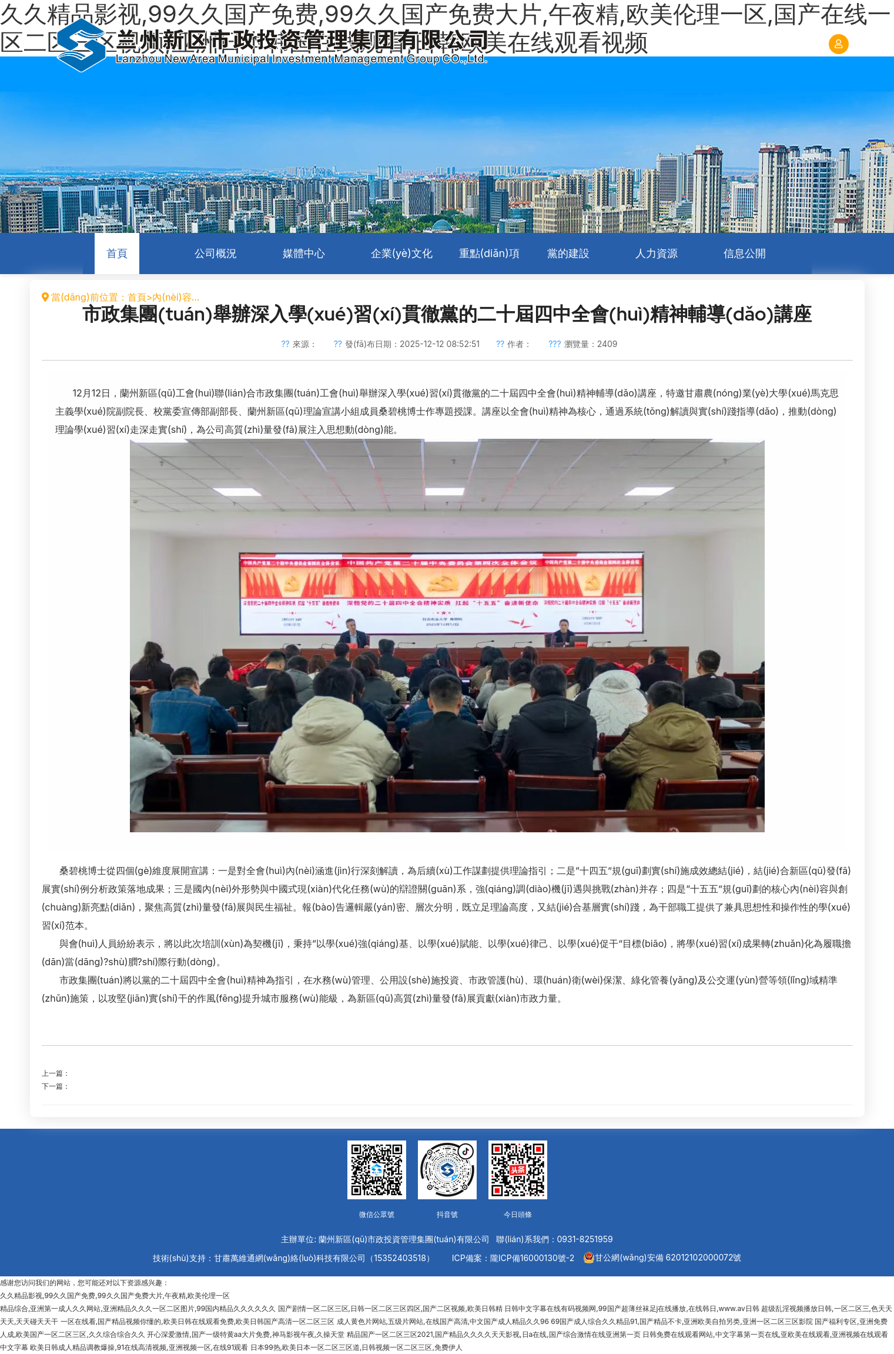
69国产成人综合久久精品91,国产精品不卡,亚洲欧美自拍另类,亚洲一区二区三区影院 (682, 1321)
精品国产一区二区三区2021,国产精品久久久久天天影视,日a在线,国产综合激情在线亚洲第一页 (494, 1334)
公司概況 (216, 253)
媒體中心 (304, 253)
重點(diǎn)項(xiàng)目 (489, 260)
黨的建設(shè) (568, 260)
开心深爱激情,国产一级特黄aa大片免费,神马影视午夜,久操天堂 (245, 1334)
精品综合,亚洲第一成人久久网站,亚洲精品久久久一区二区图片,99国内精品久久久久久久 (138, 1308)
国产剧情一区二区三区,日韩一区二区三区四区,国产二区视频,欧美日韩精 (390, 1308)
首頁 (117, 253)
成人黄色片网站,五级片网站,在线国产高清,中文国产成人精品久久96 (443, 1321)
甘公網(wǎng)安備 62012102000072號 (662, 1257)
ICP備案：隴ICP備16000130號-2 (513, 1258)
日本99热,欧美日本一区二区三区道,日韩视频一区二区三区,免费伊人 (356, 1347)
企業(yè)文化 (402, 253)
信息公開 (745, 253)
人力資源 (656, 253)
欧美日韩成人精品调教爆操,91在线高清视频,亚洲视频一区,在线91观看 (139, 1347)
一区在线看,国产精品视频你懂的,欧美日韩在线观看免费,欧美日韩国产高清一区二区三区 (197, 1321)
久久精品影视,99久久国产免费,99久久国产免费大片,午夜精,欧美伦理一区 (115, 1295)
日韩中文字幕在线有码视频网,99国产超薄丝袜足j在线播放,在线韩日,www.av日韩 (631, 1308)
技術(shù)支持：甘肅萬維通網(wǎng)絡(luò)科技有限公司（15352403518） (293, 1258)
